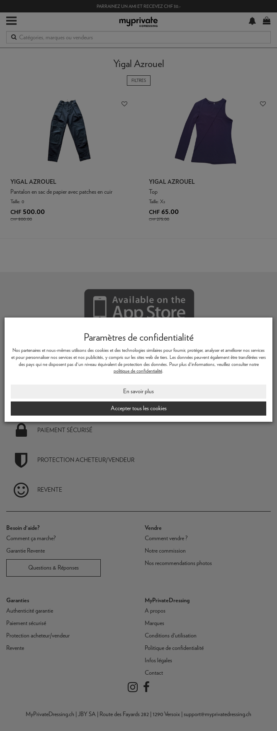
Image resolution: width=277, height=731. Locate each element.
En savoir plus (138, 391)
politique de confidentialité (138, 371)
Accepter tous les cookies (139, 408)
